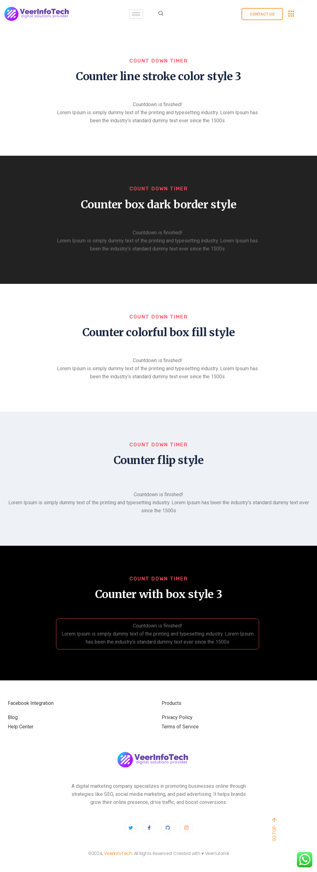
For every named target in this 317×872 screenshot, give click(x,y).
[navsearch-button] (160, 14)
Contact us (262, 14)
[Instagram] (186, 824)
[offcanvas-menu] (291, 14)
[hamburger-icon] (136, 14)
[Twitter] (130, 824)
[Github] (168, 824)
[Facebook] (149, 824)
